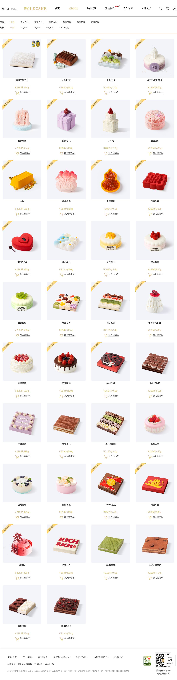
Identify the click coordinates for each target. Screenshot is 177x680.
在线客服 (169, 660)
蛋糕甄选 (73, 8)
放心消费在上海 (147, 661)
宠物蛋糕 (110, 8)
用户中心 (174, 8)
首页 (57, 8)
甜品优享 (91, 8)
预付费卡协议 (101, 657)
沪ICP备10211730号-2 (88, 671)
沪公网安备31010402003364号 (115, 671)
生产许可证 (82, 657)
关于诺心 (27, 657)
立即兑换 (146, 8)
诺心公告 (12, 657)
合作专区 (128, 8)
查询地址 (14, 9)
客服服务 (42, 657)
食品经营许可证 (61, 657)
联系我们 (118, 657)
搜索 (160, 8)
